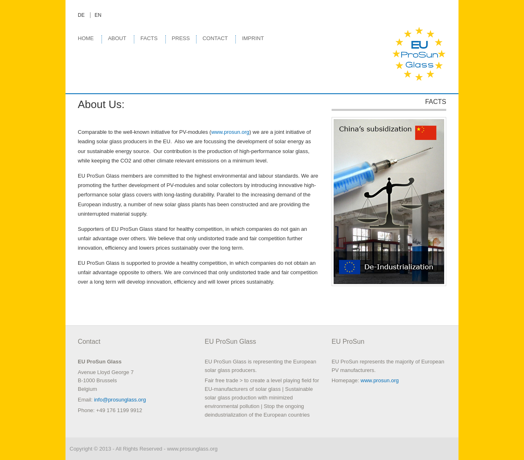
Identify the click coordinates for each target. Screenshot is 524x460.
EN (98, 15)
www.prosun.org (230, 132)
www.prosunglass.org (192, 449)
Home (86, 38)
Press (181, 38)
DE (81, 15)
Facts (149, 38)
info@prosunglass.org (120, 400)
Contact (215, 38)
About (117, 38)
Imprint (253, 38)
